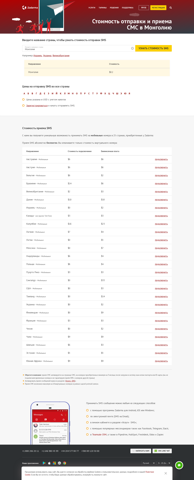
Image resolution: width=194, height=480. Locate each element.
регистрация (158, 7)
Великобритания (61, 55)
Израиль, (37, 55)
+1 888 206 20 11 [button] (30, 451)
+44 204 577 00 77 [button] (70, 451)
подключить (161, 159)
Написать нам (140, 451)
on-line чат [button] (162, 451)
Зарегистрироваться (37, 105)
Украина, (47, 55)
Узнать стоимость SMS (153, 48)
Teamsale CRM (99, 434)
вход (143, 7)
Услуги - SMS (70, 381)
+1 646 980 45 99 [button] (50, 451)
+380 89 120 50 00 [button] (90, 451)
